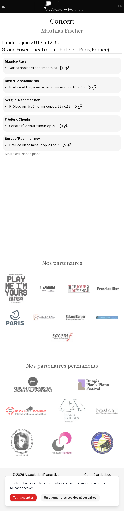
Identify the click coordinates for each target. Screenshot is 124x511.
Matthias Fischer (62, 31)
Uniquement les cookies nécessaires (70, 497)
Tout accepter (23, 497)
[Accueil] (65, 6)
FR (120, 6)
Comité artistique (97, 475)
